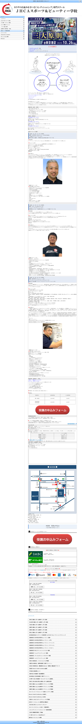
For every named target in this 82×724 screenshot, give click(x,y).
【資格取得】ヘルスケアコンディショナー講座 (38, 658)
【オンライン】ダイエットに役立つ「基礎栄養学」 (39, 707)
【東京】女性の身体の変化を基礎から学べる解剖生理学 (40, 681)
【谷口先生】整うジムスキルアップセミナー (38, 704)
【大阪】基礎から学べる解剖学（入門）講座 (38, 624)
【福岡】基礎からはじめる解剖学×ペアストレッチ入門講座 (41, 689)
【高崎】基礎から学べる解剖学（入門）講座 (38, 629)
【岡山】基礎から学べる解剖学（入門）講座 (38, 632)
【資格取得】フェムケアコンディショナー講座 (38, 653)
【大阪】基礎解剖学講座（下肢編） (36, 712)
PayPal (42, 570)
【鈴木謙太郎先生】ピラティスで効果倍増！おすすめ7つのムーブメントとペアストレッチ (47, 635)
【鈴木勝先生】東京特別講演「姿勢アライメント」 (39, 676)
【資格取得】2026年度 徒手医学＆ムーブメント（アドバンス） (42, 645)
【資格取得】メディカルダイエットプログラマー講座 (40, 655)
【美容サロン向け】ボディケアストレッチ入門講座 (39, 699)
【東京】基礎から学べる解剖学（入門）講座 (38, 619)
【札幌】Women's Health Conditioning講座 (38, 668)
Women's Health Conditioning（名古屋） (37, 696)
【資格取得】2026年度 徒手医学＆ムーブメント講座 (39, 637)
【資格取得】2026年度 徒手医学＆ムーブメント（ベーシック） (42, 642)
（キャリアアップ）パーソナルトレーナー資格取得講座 (40, 709)
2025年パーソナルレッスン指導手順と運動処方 (38, 702)
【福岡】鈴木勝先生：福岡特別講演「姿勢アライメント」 (41, 663)
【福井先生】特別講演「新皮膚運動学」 (37, 673)
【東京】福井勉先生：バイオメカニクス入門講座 (39, 660)
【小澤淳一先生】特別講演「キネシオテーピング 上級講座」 (41, 678)
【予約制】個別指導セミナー (35, 671)
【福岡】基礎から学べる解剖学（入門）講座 (38, 627)
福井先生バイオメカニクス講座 (35, 717)
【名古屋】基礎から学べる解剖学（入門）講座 (38, 622)
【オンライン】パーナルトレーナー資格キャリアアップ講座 (41, 691)
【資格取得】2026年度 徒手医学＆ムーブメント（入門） (40, 640)
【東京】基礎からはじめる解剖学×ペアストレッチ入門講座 (41, 684)
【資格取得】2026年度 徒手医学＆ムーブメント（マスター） (41, 647)
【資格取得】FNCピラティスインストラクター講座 (39, 650)
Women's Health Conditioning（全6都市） (38, 694)
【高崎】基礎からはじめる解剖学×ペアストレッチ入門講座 (41, 686)
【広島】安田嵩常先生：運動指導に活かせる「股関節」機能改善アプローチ (44, 665)
